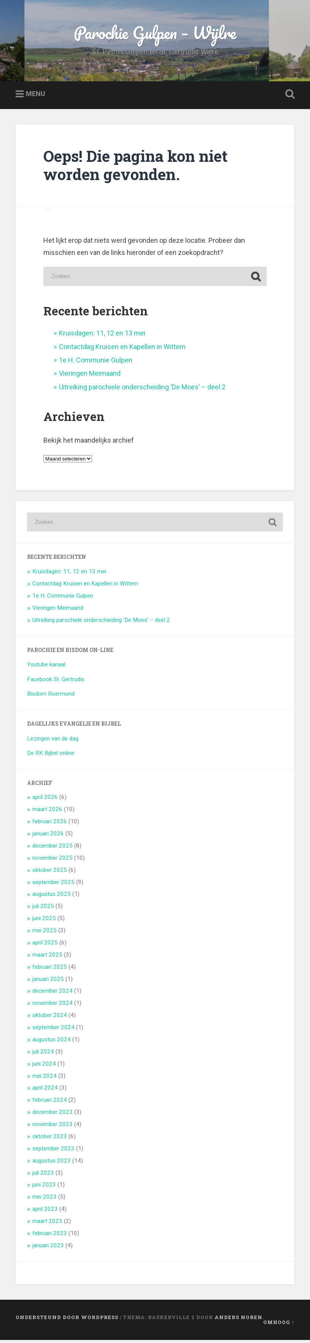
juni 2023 (44, 1187)
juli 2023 (43, 1175)
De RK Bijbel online (50, 756)
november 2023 (52, 1127)
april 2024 (45, 1090)
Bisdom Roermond (51, 696)
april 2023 (45, 1212)
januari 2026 (48, 836)
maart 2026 (47, 812)
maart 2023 (47, 1224)
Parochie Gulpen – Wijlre (155, 34)
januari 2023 (48, 1248)
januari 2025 (48, 981)
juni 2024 (44, 1066)
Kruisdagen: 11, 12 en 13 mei (102, 336)
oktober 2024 (49, 1018)
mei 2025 (44, 933)
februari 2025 (49, 970)
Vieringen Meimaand (90, 376)
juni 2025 (44, 921)
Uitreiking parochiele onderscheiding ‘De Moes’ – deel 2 (142, 390)
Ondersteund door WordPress (67, 1320)
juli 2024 (43, 1054)
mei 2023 (44, 1199)
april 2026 (45, 800)
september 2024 (53, 1030)
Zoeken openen (288, 97)
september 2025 (53, 884)
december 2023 (52, 1115)
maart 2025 (47, 957)
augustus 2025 (51, 897)
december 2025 (52, 848)
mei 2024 (44, 1078)
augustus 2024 (51, 1042)
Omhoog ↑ (278, 1325)
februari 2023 (49, 1236)
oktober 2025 (49, 873)
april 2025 (45, 945)
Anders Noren (238, 1320)
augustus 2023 (51, 1163)
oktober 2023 (49, 1139)
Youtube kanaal (46, 667)
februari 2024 (49, 1102)
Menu (35, 97)
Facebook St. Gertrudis (55, 682)
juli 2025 (43, 909)
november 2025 (52, 860)
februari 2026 (49, 824)
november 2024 (52, 1006)
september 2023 (53, 1151)
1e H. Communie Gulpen (95, 363)
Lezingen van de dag (52, 741)
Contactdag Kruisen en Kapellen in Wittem (122, 349)
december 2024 (52, 993)
